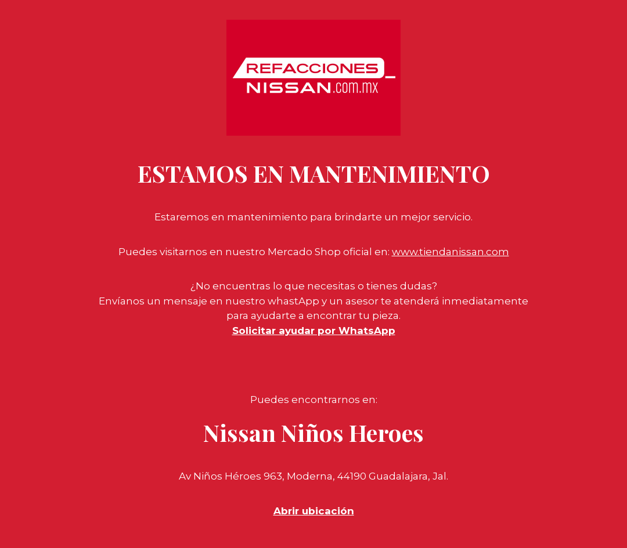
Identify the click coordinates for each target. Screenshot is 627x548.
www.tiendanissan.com (450, 251)
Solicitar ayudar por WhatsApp (313, 330)
